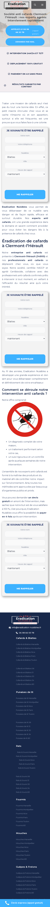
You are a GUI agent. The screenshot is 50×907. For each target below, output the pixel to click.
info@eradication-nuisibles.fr (26, 627)
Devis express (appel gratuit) (24, 903)
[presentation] (25, 182)
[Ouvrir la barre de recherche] (35, 5)
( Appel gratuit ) (24, 31)
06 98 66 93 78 (26, 632)
